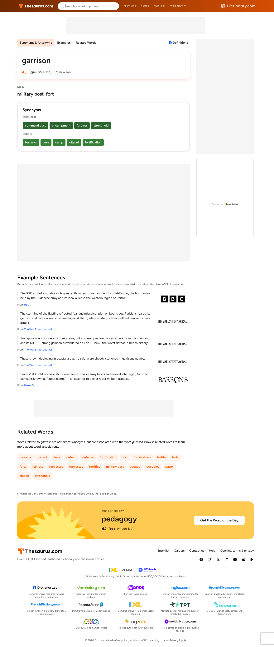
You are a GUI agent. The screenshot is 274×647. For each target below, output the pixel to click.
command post (35, 125)
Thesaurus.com (36, 6)
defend (71, 457)
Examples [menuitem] (63, 42)
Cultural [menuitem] (160, 6)
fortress (82, 125)
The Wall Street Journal (38, 329)
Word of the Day (113, 511)
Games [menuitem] (145, 6)
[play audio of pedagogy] (104, 528)
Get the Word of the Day (219, 520)
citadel (74, 142)
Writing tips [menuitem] (178, 6)
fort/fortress (142, 457)
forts (175, 457)
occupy (135, 466)
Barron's (29, 385)
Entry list (163, 550)
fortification (93, 142)
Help (212, 550)
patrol (169, 466)
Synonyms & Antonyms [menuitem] (36, 42)
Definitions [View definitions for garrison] (180, 42)
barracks (31, 142)
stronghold (101, 125)
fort (124, 457)
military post (115, 466)
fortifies (94, 466)
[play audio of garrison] (24, 72)
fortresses (56, 466)
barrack (42, 457)
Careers (179, 550)
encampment (61, 125)
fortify (161, 457)
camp (59, 142)
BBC (27, 304)
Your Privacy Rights (175, 640)
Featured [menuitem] (130, 6)
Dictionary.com (238, 6)
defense (88, 457)
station (24, 476)
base (46, 142)
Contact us (196, 550)
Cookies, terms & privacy (237, 550)
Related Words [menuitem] (86, 42)
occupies (153, 466)
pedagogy (119, 518)
